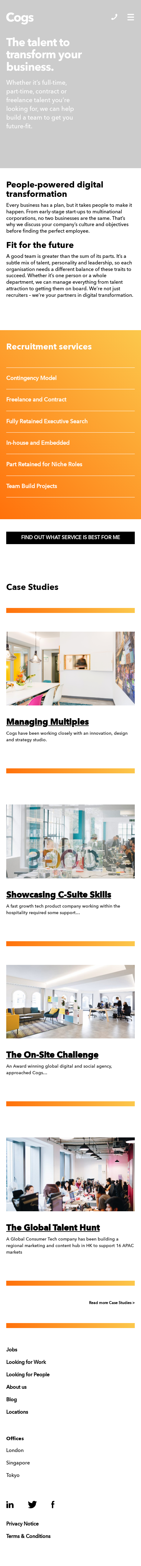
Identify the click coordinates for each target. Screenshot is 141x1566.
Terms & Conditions (28, 1536)
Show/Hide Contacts (114, 17)
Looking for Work (26, 1362)
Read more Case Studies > (112, 1303)
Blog (11, 1400)
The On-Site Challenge (52, 1055)
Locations (17, 1412)
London (15, 1450)
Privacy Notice (22, 1524)
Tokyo (13, 1475)
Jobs (11, 1350)
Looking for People (27, 1375)
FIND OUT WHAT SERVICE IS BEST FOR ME (70, 537)
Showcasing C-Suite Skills (58, 895)
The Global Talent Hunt (53, 1228)
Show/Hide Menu (131, 17)
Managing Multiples (47, 722)
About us (16, 1387)
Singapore (18, 1463)
